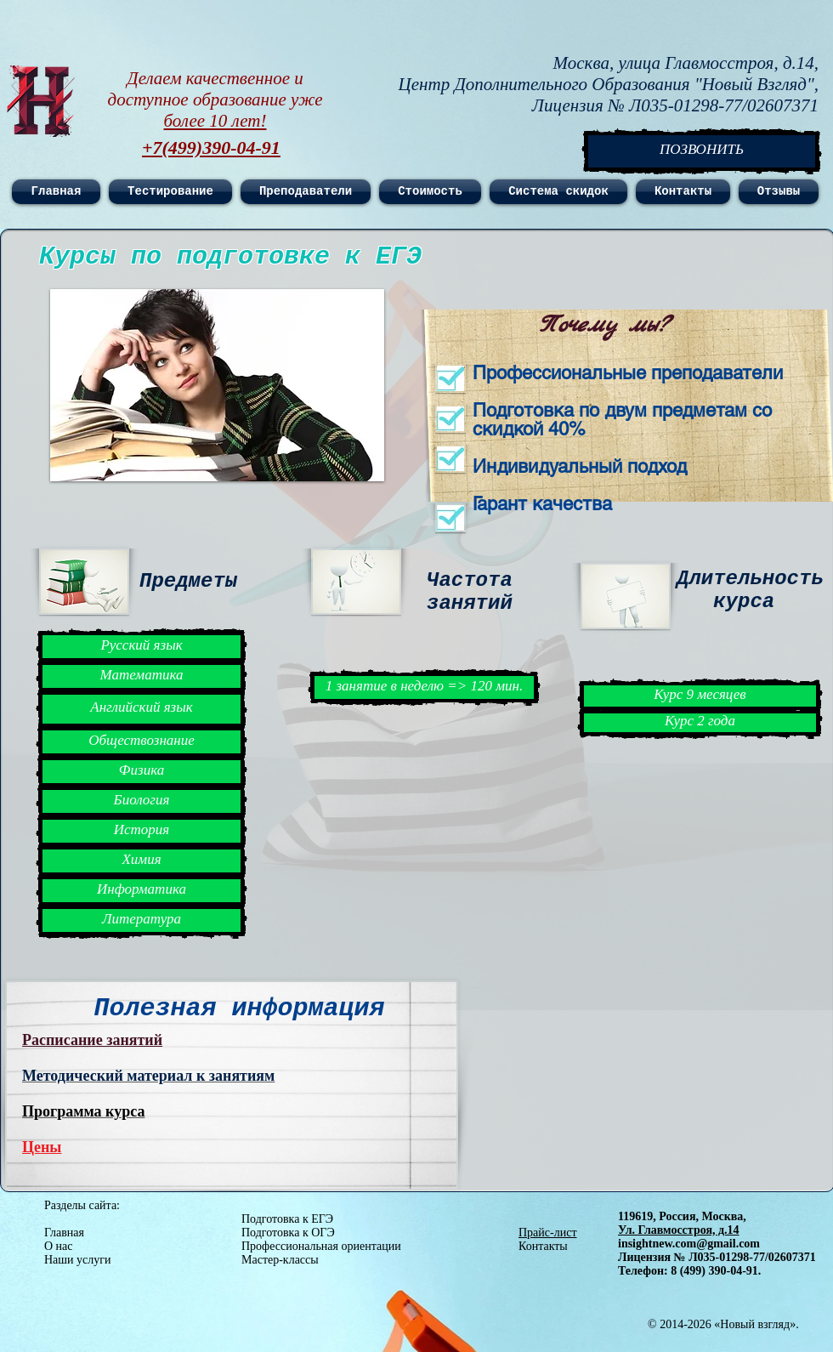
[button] (217, 385)
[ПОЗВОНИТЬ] (701, 151)
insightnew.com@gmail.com (689, 1243)
